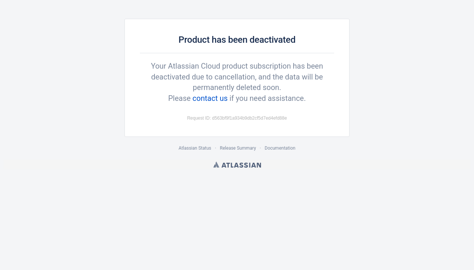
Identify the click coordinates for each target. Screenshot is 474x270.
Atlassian (237, 165)
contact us (210, 98)
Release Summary (238, 148)
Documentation (280, 148)
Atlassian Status (194, 148)
